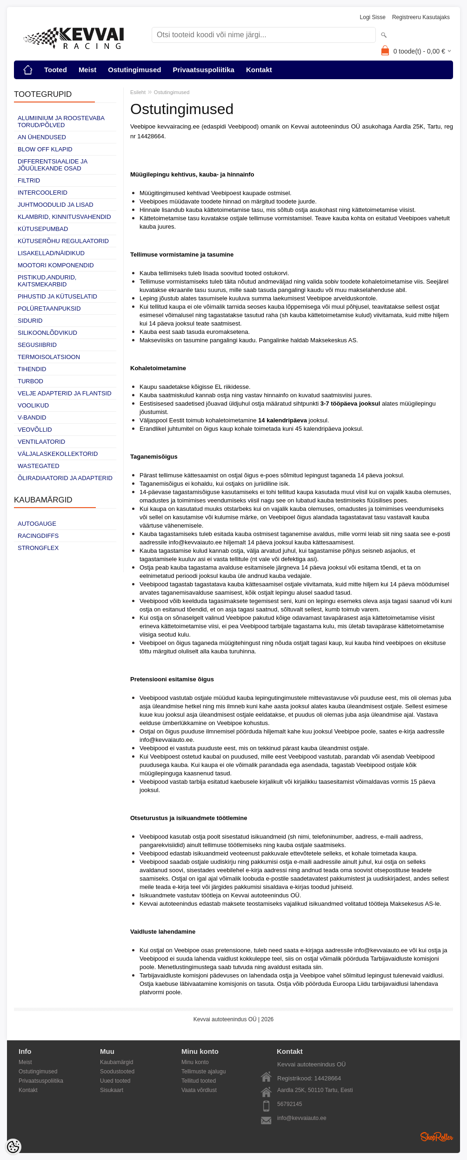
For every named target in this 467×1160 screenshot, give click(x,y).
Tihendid (32, 369)
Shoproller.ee (436, 1136)
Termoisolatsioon (49, 356)
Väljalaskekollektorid (58, 453)
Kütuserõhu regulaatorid (63, 240)
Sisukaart (111, 1090)
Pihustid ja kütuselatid (57, 296)
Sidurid (30, 320)
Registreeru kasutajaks (421, 17)
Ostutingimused (134, 70)
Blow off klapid (45, 149)
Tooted (55, 70)
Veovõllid (35, 429)
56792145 (289, 1104)
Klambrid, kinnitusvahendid (64, 216)
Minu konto (195, 1062)
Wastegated (39, 465)
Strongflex (38, 547)
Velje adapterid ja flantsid (65, 393)
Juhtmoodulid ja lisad (55, 204)
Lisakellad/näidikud (51, 253)
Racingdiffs (38, 535)
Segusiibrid (37, 344)
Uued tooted (115, 1081)
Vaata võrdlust (199, 1090)
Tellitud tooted (198, 1081)
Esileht (138, 92)
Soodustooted (117, 1071)
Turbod (30, 381)
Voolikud (33, 405)
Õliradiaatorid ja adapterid (65, 478)
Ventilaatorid (41, 441)
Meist (87, 70)
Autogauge (37, 523)
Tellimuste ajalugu (203, 1071)
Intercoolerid (42, 192)
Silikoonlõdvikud (47, 332)
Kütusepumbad (43, 228)
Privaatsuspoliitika (203, 70)
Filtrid (29, 180)
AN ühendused (42, 137)
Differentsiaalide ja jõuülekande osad (52, 165)
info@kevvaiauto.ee (302, 1118)
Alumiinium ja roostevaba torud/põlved (61, 122)
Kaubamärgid (116, 1062)
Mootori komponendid (56, 265)
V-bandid (32, 417)
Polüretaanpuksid (49, 308)
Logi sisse (373, 17)
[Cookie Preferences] (13, 1147)
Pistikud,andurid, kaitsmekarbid (47, 281)
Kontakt (259, 70)
